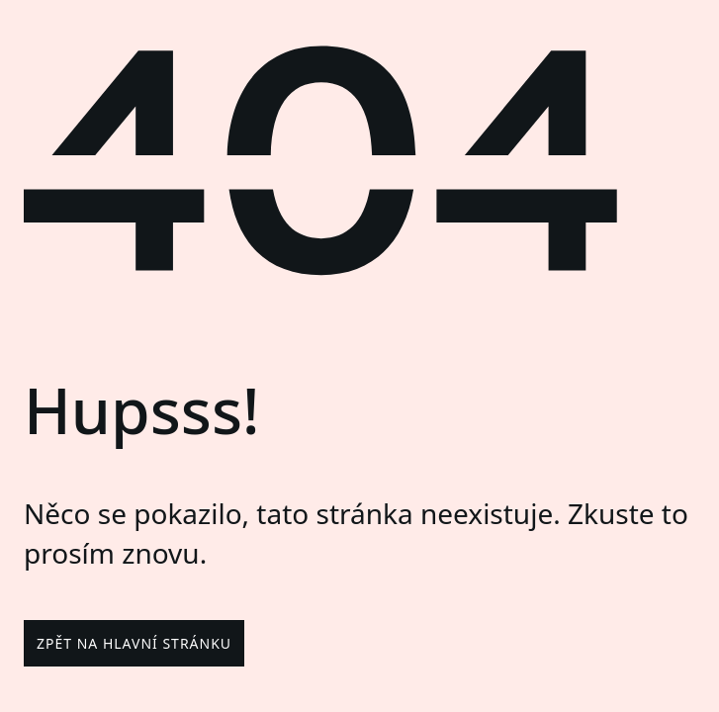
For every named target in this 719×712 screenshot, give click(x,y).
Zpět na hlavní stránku (134, 643)
